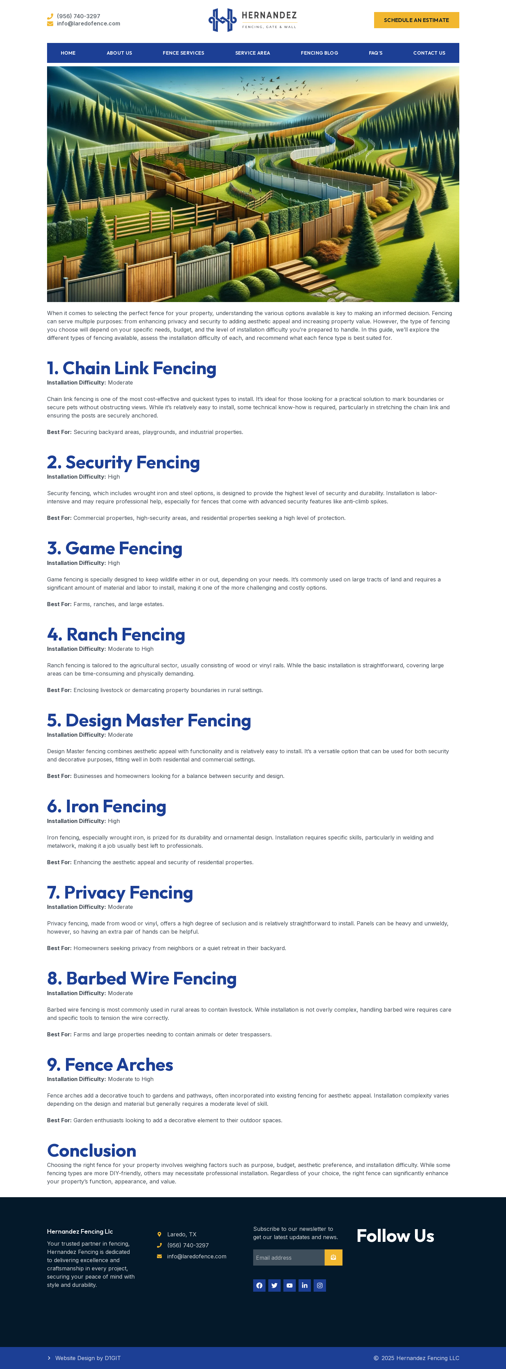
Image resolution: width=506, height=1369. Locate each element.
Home (68, 53)
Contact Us (429, 53)
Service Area (252, 53)
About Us (119, 53)
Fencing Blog (319, 53)
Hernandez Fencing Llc (80, 1231)
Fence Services (183, 53)
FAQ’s (376, 53)
